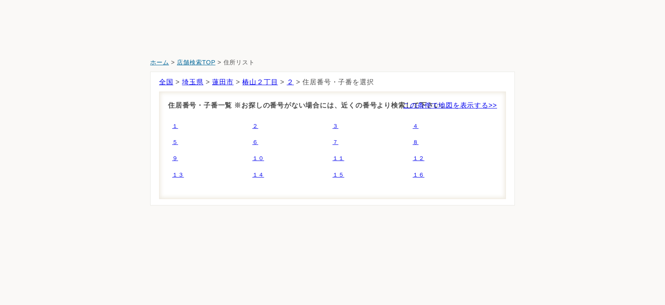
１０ (258, 158)
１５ (338, 175)
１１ (338, 158)
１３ (178, 175)
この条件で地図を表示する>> (450, 105)
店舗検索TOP (196, 62)
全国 (166, 82)
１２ (419, 158)
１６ (419, 175)
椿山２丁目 (260, 82)
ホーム (159, 62)
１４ (258, 175)
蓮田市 (222, 82)
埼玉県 (192, 82)
